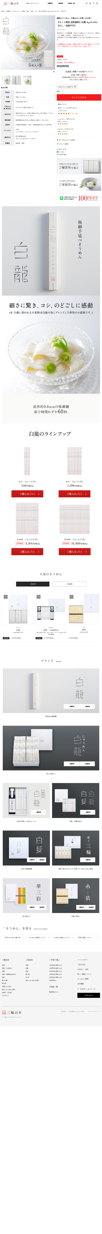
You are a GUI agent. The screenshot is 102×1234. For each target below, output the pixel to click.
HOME (2, 11)
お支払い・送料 (82, 969)
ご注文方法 (81, 964)
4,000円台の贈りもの (55, 974)
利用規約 (63, 1011)
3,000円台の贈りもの (55, 971)
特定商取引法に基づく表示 (76, 1011)
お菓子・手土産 (7, 992)
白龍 (32, 11)
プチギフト (5, 995)
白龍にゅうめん (7, 986)
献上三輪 (4, 980)
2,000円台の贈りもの (55, 968)
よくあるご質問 (82, 979)
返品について (62, 104)
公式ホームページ (87, 988)
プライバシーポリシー (93, 1011)
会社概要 (80, 984)
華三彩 (4, 983)
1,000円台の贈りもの (55, 965)
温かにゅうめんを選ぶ (9, 989)
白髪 (3, 971)
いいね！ (61, 152)
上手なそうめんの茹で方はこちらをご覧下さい (26, 138)
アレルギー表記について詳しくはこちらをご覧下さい (27, 131)
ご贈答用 (50, 3)
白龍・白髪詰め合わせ (9, 974)
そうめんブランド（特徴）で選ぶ (20, 11)
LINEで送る (62, 154)
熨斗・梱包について (84, 974)
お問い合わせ (89, 995)
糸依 (3, 977)
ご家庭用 (60, 3)
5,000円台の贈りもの (55, 977)
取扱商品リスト (54, 992)
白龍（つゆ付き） (7, 968)
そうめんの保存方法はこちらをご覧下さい (25, 115)
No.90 (27, 977)
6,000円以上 (52, 980)
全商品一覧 (71, 3)
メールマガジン (82, 960)
